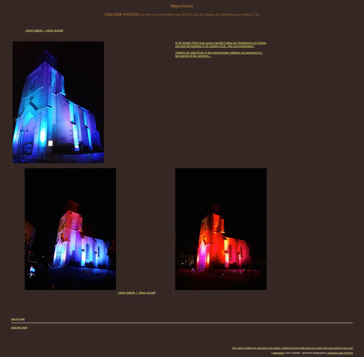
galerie (38, 30)
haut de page (18, 319)
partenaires (278, 353)
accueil (58, 30)
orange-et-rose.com (343, 348)
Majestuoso (181, 6)
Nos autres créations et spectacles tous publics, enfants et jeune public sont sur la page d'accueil (282, 348)
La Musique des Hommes (340, 353)
